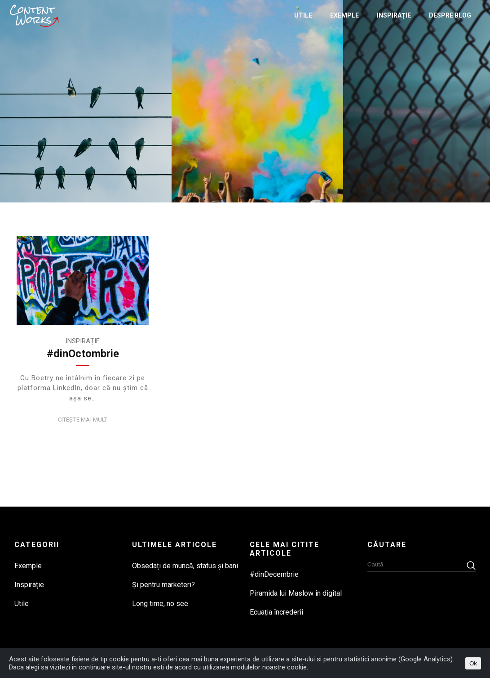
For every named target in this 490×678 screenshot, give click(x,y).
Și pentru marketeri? (163, 584)
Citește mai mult (83, 419)
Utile (303, 15)
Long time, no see (160, 603)
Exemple (344, 15)
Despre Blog (450, 15)
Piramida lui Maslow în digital (296, 593)
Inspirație (394, 15)
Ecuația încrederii (276, 612)
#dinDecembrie (274, 574)
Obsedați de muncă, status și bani (185, 565)
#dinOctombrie (83, 353)
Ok (473, 663)
